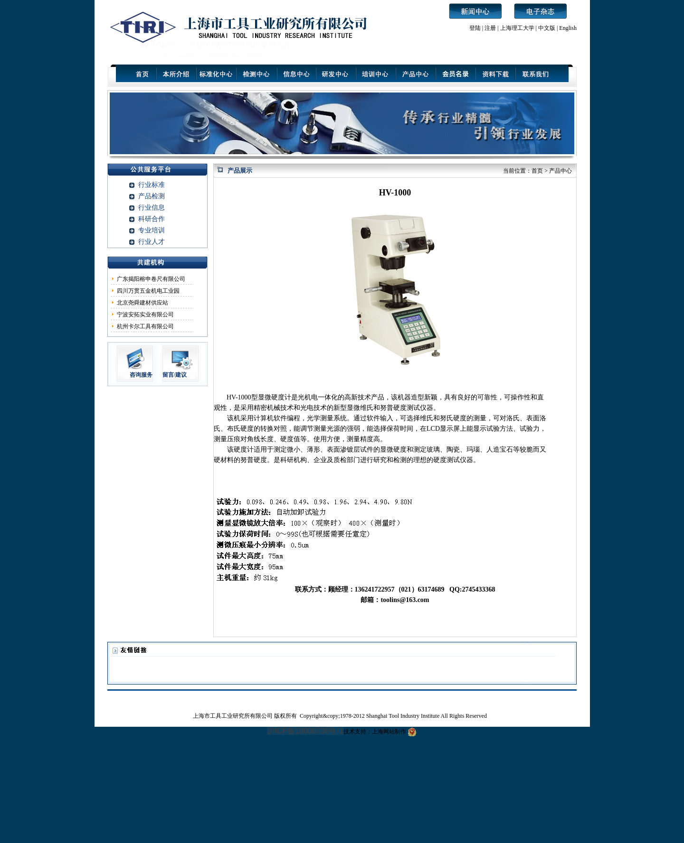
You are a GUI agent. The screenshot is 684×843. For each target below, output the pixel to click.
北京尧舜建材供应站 (142, 302)
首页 (537, 170)
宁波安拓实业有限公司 (145, 314)
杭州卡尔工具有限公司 (145, 326)
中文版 (546, 28)
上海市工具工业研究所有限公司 (233, 716)
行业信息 (151, 207)
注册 (490, 28)
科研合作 (151, 218)
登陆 (475, 28)
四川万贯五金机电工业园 (148, 290)
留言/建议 (174, 374)
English (568, 28)
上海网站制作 (389, 731)
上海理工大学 (518, 28)
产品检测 (151, 196)
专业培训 (151, 230)
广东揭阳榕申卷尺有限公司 (151, 279)
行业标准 (151, 184)
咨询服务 (141, 374)
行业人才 (151, 241)
